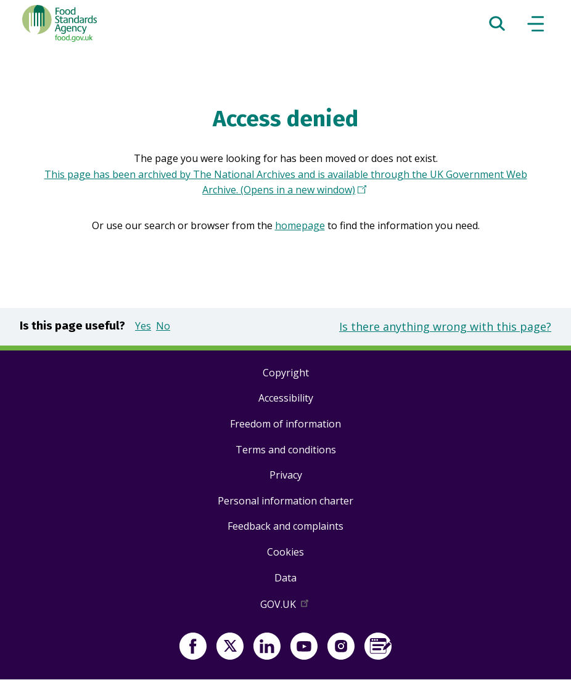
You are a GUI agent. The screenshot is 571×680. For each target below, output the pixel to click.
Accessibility (285, 398)
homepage (300, 225)
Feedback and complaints (285, 526)
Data (285, 578)
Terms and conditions (286, 449)
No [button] (163, 326)
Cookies (285, 552)
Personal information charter (285, 501)
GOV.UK (285, 607)
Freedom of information (285, 424)
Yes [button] (143, 326)
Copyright (286, 372)
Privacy (285, 475)
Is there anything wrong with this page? (445, 326)
